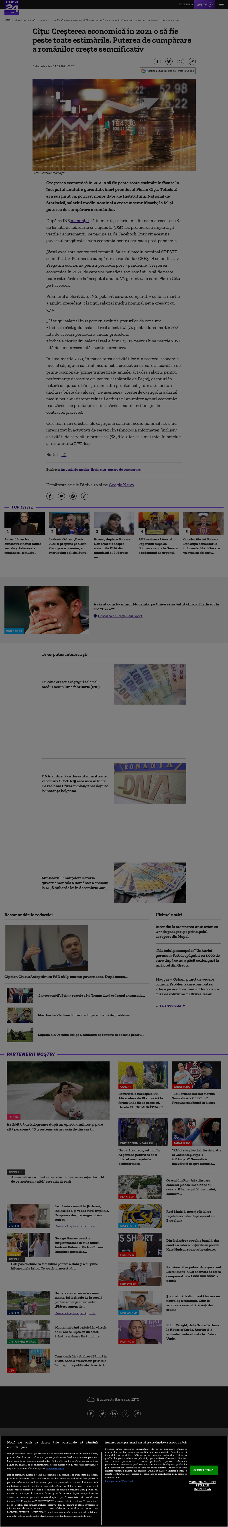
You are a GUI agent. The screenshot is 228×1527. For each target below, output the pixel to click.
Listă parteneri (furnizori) (119, 1481)
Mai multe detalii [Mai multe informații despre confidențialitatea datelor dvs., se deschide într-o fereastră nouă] (55, 1468)
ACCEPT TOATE (203, 1470)
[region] (114, 1481)
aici (18, 1500)
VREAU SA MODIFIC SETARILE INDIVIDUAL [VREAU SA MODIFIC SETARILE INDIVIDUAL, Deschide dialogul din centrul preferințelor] (202, 1485)
